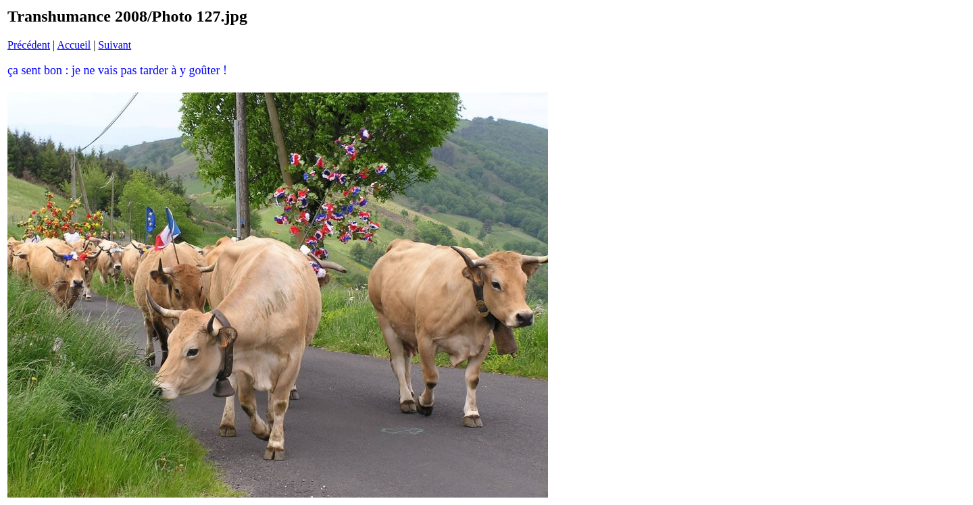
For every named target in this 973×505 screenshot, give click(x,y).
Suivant (114, 45)
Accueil (74, 45)
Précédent (28, 45)
